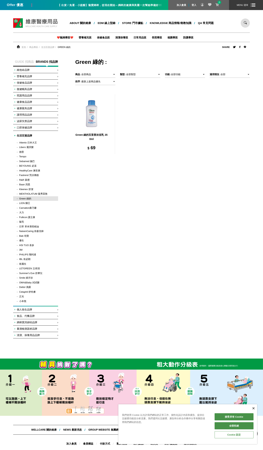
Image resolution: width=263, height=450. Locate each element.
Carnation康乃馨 (28, 208)
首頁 (24, 47)
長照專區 (157, 37)
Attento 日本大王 (28, 142)
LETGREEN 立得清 (29, 268)
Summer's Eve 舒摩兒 (30, 273)
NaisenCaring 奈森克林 (31, 231)
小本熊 (22, 301)
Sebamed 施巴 (27, 161)
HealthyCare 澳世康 (29, 170)
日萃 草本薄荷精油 (29, 226)
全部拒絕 (234, 425)
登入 (194, 5)
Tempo (22, 156)
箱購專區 (172, 37)
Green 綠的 (64, 47)
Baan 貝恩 (24, 184)
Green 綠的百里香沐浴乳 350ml (91, 137)
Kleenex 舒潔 (26, 189)
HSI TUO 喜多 (26, 245)
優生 (21, 240)
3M (20, 249)
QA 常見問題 (206, 23)
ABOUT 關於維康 (80, 23)
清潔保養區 (121, 37)
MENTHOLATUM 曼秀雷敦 (33, 193)
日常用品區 (140, 37)
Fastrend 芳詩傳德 (29, 175)
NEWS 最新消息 (72, 429)
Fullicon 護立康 (27, 217)
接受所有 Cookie (234, 416)
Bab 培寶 (24, 236)
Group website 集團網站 (104, 429)
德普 (21, 152)
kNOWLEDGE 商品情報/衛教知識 (170, 23)
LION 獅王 (24, 203)
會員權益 (88, 443)
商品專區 (33, 47)
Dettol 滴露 (25, 287)
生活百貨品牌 (47, 47)
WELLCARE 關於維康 (44, 429)
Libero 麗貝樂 (26, 147)
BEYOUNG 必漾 (28, 165)
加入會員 (181, 5)
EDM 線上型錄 (107, 23)
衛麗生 (22, 263)
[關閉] (253, 408)
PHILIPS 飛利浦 (27, 254)
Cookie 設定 (234, 434)
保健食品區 (103, 37)
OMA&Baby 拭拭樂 (29, 282)
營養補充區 (85, 37)
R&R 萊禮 (24, 180)
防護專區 (188, 37)
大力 (21, 212)
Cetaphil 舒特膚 (27, 291)
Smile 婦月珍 (26, 277)
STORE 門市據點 (132, 23)
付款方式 (105, 443)
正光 (21, 296)
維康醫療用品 (35, 23)
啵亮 (21, 221)
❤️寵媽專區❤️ (65, 37)
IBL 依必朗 (25, 259)
